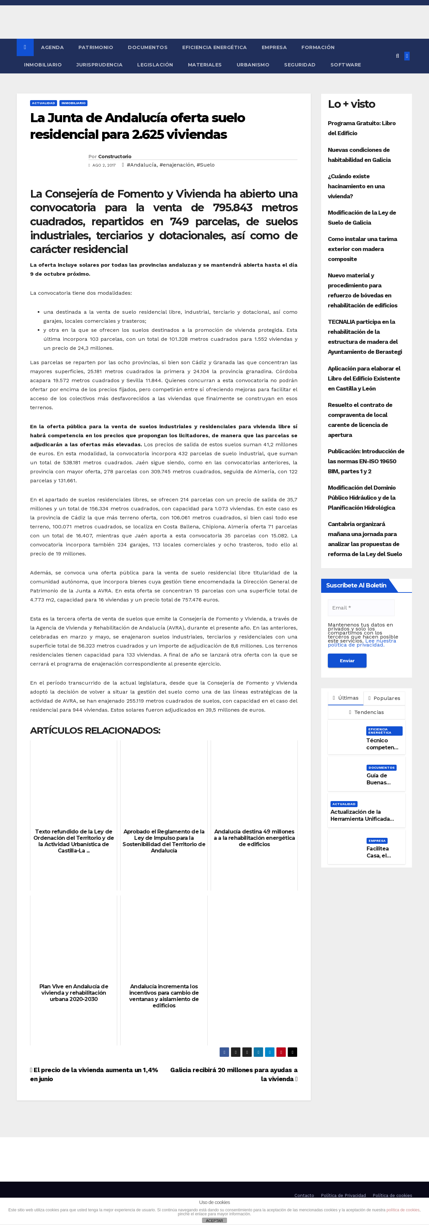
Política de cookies (392, 1195)
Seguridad (300, 65)
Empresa (274, 47)
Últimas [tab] (346, 698)
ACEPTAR (214, 1221)
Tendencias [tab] (366, 712)
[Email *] (361, 607)
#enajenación (177, 165)
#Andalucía (142, 165)
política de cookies (403, 1210)
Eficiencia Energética (214, 47)
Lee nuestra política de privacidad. (362, 643)
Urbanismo (253, 65)
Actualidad (43, 103)
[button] (397, 56)
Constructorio (114, 157)
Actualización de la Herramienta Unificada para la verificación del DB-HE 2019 (360, 822)
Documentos (148, 47)
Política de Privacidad (343, 1195)
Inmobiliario (43, 65)
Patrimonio (95, 47)
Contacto (304, 1195)
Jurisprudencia (99, 65)
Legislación (155, 65)
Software (346, 65)
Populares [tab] (384, 698)
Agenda (52, 47)
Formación (318, 47)
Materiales (205, 65)
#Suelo (206, 165)
